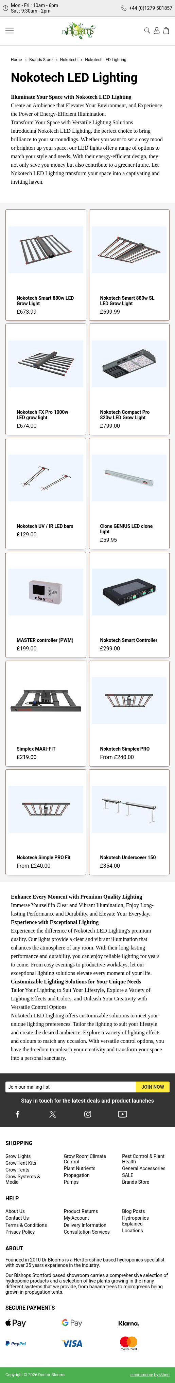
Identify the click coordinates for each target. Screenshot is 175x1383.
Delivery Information (85, 1225)
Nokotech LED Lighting (103, 59)
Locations (132, 1230)
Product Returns (81, 1211)
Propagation (77, 1175)
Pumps (71, 1182)
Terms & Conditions (26, 1225)
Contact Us (17, 1218)
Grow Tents (17, 1170)
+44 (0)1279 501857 (150, 8)
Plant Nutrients (79, 1168)
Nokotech (66, 59)
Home (16, 59)
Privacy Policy (20, 1232)
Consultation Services (87, 1232)
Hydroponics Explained (135, 1220)
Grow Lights (18, 1156)
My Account (76, 1218)
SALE (127, 1175)
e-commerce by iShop (150, 1374)
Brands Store (38, 59)
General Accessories (143, 1168)
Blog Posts (133, 1211)
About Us (15, 1211)
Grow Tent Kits (20, 1163)
